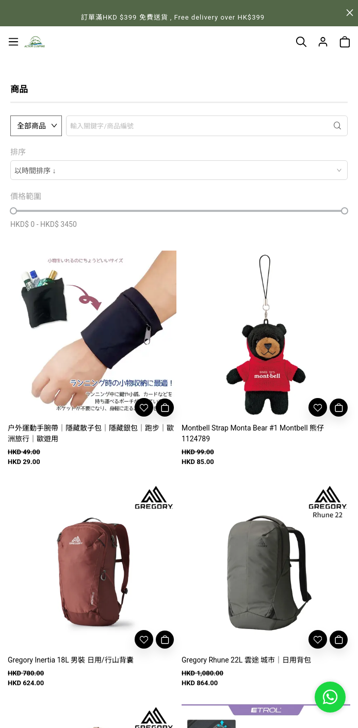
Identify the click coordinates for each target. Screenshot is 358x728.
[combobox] (179, 170)
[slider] (13, 210)
